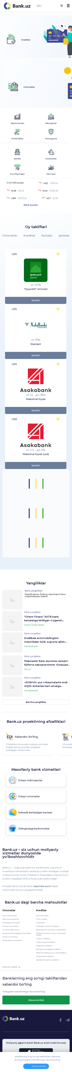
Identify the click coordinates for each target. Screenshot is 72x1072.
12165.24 (54, 183)
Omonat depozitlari (10, 930)
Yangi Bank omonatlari (12, 940)
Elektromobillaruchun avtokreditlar (51, 953)
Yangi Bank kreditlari (45, 956)
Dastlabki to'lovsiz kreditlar (47, 926)
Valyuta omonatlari (10, 919)
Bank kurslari (31, 204)
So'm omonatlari (9, 915)
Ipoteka (63, 235)
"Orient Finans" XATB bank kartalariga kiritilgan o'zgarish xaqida (43, 618)
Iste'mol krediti (42, 915)
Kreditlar (29, 235)
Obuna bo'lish (36, 1000)
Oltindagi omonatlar (11, 923)
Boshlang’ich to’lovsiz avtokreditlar (51, 930)
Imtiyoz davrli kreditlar (46, 942)
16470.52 (22, 198)
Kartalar (47, 235)
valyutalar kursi (41, 886)
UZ (39, 6)
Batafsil (35, 300)
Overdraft (40, 923)
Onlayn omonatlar (10, 926)
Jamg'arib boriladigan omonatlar (16, 933)
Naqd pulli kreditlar (44, 946)
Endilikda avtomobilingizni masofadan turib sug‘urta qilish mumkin (44, 640)
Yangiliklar (36, 583)
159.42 (21, 190)
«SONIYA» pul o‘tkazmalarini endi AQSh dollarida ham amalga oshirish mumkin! (45, 684)
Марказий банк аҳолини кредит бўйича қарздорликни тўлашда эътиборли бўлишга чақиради (46, 663)
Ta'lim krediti (41, 919)
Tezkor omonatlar (10, 937)
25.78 (55, 198)
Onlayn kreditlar (43, 938)
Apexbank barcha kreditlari (47, 960)
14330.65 (53, 190)
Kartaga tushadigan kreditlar (48, 949)
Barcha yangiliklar (36, 702)
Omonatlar (10, 235)
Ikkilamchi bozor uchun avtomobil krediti (51, 934)
